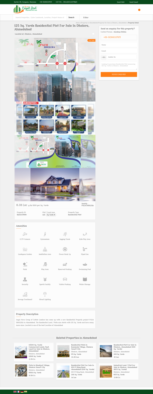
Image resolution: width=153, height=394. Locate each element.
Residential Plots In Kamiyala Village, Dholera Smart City (82, 347)
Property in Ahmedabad (89, 23)
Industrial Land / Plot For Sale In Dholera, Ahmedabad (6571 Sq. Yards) (125, 367)
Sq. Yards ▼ (51, 215)
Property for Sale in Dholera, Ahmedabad (112, 23)
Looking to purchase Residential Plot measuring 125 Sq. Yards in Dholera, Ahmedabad (119, 66)
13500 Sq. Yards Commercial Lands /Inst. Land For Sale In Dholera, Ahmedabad (39, 348)
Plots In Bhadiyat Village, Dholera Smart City (39, 366)
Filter (85, 18)
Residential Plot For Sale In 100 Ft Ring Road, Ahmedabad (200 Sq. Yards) (82, 367)
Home (78, 23)
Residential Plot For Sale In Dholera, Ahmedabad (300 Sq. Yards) (125, 347)
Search (71, 17)
